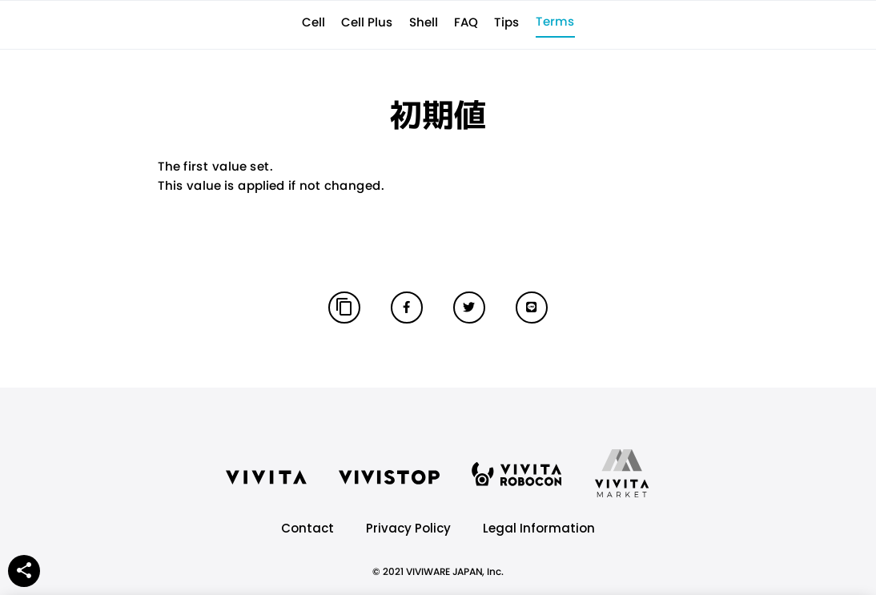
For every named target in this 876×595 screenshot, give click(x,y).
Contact (307, 528)
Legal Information (539, 528)
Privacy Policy (408, 528)
